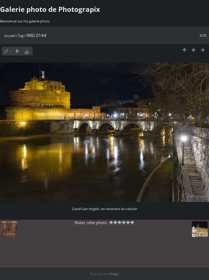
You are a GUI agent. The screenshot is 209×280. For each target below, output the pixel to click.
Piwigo (114, 274)
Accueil (9, 35)
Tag (20, 35)
